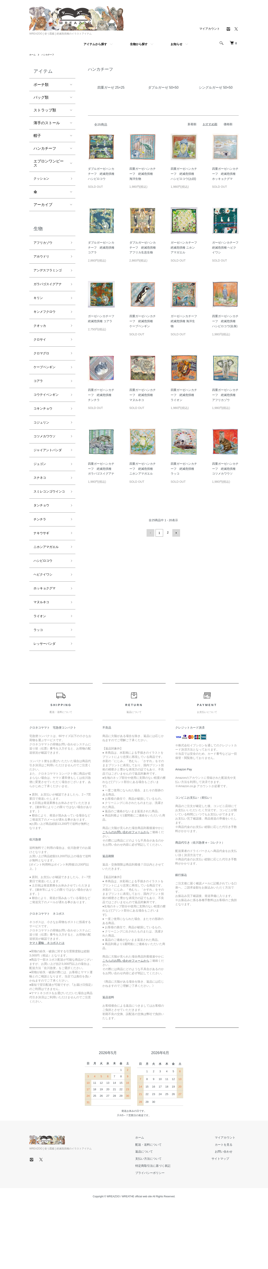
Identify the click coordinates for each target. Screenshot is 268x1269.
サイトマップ (227, 1219)
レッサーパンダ (47, 704)
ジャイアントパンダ (49, 485)
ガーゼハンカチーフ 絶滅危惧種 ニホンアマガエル (185, 247)
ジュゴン (41, 503)
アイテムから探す (95, 44)
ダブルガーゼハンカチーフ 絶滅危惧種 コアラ (101, 247)
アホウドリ (43, 259)
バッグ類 (41, 97)
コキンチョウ (45, 437)
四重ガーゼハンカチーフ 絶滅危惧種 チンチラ (101, 395)
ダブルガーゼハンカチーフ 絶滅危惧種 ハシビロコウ (101, 173)
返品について (154, 1212)
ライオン (41, 674)
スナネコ (41, 518)
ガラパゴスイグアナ (49, 299)
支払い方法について (158, 1219)
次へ (175, 532)
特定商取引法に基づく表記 (162, 1226)
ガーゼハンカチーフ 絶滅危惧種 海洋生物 (185, 321)
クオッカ (41, 347)
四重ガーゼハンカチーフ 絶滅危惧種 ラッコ (184, 468)
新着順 (192, 124)
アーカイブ (43, 206)
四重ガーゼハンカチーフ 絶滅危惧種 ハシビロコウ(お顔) (184, 173)
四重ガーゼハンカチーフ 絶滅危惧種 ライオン (184, 395)
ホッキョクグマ (47, 644)
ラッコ (39, 689)
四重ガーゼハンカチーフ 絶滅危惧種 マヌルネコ (142, 395)
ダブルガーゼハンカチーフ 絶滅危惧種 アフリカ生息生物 (142, 247)
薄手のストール (47, 123)
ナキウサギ (43, 584)
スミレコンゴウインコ (49, 536)
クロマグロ (43, 377)
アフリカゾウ (45, 244)
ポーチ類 (41, 85)
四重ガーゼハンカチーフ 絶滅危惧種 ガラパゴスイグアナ (101, 468)
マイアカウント (209, 28)
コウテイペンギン (49, 422)
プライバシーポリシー (160, 1233)
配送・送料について (158, 1205)
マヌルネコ (43, 659)
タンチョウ (43, 554)
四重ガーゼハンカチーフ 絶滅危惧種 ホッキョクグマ (225, 173)
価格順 (228, 124)
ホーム (33, 54)
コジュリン (43, 452)
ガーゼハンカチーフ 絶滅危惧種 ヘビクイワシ (226, 247)
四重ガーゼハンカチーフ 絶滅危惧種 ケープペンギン (142, 321)
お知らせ (176, 44)
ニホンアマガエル (49, 599)
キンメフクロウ (47, 332)
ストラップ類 (45, 110)
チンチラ (41, 569)
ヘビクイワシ (45, 629)
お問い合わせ (227, 1212)
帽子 (37, 136)
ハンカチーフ (50, 54)
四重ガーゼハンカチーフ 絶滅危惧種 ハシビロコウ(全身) (225, 321)
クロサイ (41, 362)
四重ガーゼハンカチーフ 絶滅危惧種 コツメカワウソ (225, 468)
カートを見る (227, 1205)
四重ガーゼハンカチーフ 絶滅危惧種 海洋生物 (142, 173)
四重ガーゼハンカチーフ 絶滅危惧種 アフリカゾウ (225, 395)
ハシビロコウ (45, 614)
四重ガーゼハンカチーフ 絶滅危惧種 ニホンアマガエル (142, 468)
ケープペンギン (47, 392)
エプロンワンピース (49, 163)
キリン (39, 317)
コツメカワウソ (47, 467)
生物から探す (139, 44)
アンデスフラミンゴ (49, 277)
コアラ (39, 407)
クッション (43, 179)
